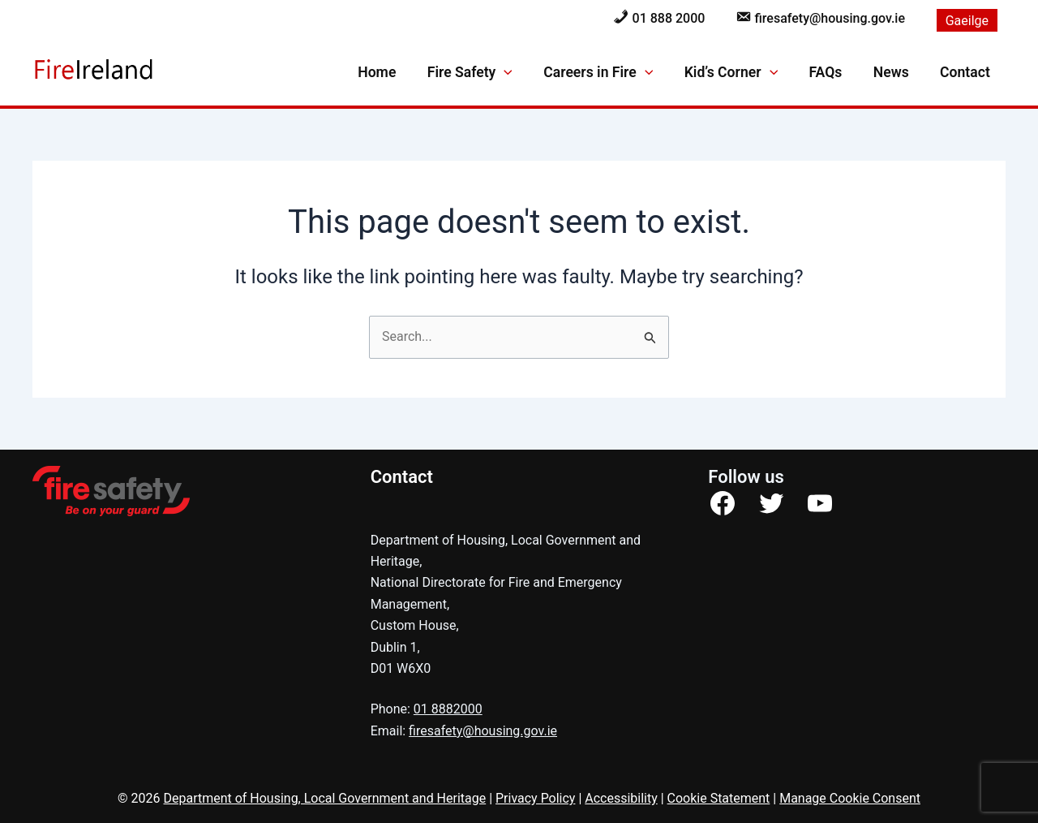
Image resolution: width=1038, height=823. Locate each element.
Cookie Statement (718, 798)
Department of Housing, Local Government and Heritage (324, 798)
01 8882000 (448, 709)
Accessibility (621, 798)
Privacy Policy (535, 798)
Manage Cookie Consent (849, 798)
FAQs (831, 72)
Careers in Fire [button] (610, 72)
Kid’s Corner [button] (740, 72)
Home (394, 72)
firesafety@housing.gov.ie (483, 731)
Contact (966, 72)
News (895, 72)
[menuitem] (967, 21)
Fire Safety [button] (483, 72)
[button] (518, 72)
